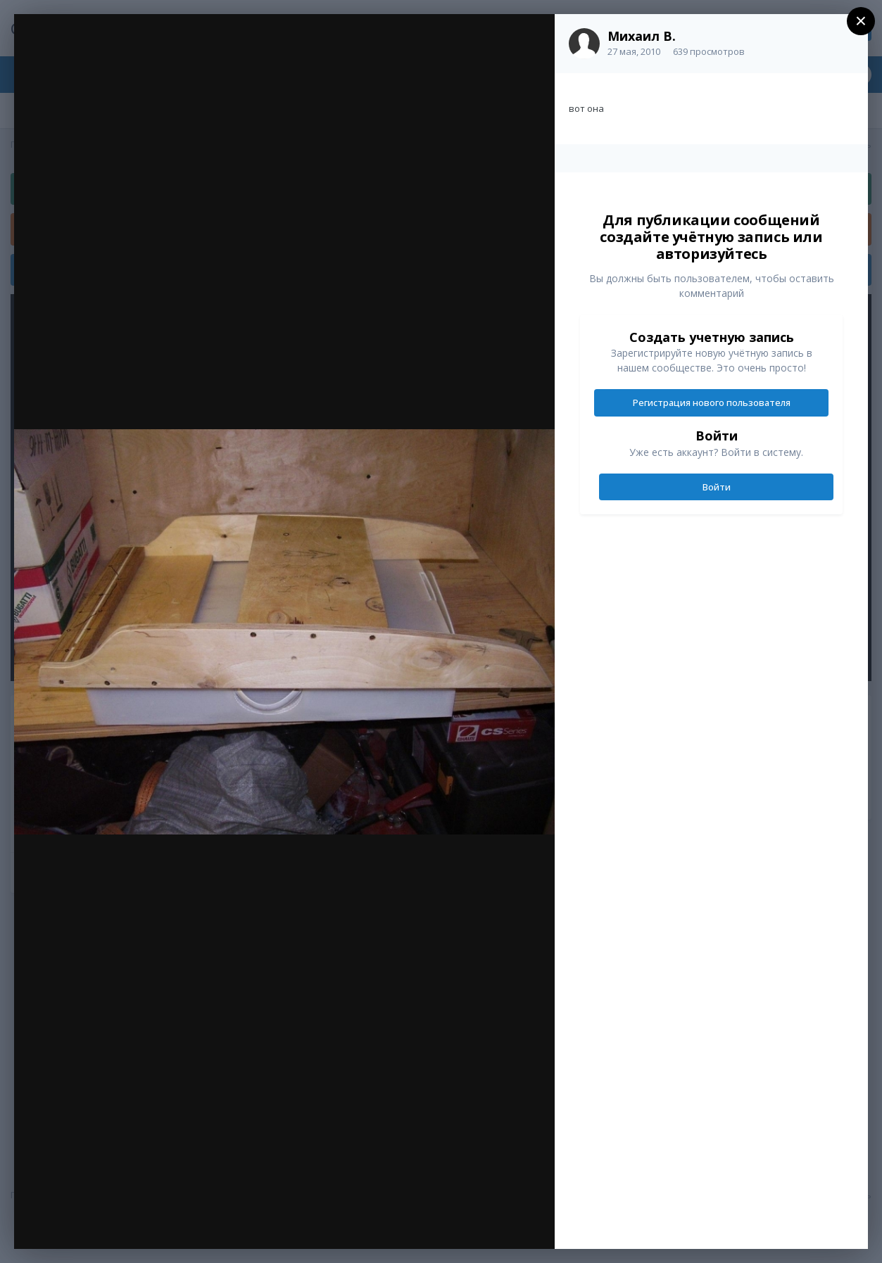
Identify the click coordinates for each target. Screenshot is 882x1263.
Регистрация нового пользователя (711, 402)
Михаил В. (641, 35)
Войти (717, 487)
